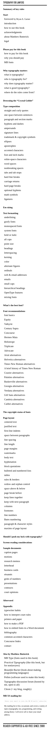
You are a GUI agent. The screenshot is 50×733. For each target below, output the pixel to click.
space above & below (14, 488)
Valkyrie (8, 324)
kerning (8, 257)
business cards (11, 570)
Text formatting (10, 213)
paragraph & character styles (18, 524)
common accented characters (18, 636)
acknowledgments (13, 32)
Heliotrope (9, 341)
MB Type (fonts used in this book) (21, 658)
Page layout (8, 418)
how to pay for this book (16, 53)
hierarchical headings (14, 288)
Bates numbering (12, 519)
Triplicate (9, 346)
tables (7, 475)
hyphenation (10, 461)
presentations (10, 583)
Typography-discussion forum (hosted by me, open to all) (24, 683)
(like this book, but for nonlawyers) (24, 664)
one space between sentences (18, 115)
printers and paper (13, 619)
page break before (13, 493)
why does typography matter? (18, 83)
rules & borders (11, 479)
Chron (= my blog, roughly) (17, 689)
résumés (8, 574)
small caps (9, 283)
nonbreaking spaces (13, 168)
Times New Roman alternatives (19, 364)
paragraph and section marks (18, 119)
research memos (12, 561)
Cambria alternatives (14, 399)
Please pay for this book (14, 49)
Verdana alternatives (14, 390)
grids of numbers (12, 578)
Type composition (11, 106)
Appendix (7, 606)
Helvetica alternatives (14, 359)
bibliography (10, 632)
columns (8, 506)
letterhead (9, 565)
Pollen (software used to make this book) (24, 677)
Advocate (9, 350)
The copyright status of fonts (17, 412)
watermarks (10, 453)
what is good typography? (17, 88)
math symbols (11, 194)
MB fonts (9, 62)
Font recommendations (14, 311)
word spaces (10, 163)
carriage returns (11, 181)
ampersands (10, 128)
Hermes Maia (10, 337)
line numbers (10, 515)
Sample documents (12, 548)
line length (9, 444)
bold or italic (10, 235)
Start (5, 15)
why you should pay (14, 57)
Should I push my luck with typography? (22, 536)
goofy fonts (9, 221)
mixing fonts (10, 297)
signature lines (11, 132)
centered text (10, 422)
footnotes (8, 510)
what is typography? (14, 74)
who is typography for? (15, 79)
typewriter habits (12, 610)
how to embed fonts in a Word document (24, 628)
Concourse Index (12, 641)
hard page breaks (12, 185)
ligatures (8, 199)
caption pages (11, 552)
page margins (10, 448)
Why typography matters (15, 70)
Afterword (8, 600)
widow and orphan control (17, 484)
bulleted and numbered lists (17, 470)
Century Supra (11, 328)
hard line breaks (12, 177)
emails (7, 279)
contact (7, 645)
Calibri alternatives (13, 403)
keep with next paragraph (16, 501)
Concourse (9, 332)
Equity (7, 319)
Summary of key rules (13, 9)
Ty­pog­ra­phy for (13, 2)
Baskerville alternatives (15, 381)
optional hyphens (12, 190)
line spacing (10, 439)
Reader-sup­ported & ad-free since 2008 (24, 726)
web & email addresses (15, 274)
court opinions (11, 592)
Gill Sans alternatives (14, 395)
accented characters (13, 150)
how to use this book (14, 27)
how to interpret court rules (17, 614)
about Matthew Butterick (16, 36)
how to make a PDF (14, 623)
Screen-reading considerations (17, 542)
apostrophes (10, 145)
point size (9, 243)
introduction (10, 23)
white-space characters (15, 159)
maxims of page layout (15, 528)
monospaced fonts (13, 226)
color (6, 261)
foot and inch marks (14, 154)
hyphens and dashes (14, 123)
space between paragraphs (17, 435)
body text (8, 457)
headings (8, 248)
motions (8, 556)
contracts (8, 587)
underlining (10, 217)
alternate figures (12, 266)
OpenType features (13, 292)
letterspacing (10, 252)
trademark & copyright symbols (19, 137)
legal (6, 41)
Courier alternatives (13, 372)
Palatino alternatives (14, 377)
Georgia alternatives (14, 386)
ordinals (8, 270)
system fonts (10, 230)
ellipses (7, 141)
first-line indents (12, 430)
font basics (9, 315)
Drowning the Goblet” (18, 100)
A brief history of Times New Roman (22, 368)
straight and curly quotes (16, 110)
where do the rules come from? (19, 92)
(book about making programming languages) (22, 671)
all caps (8, 239)
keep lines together (13, 497)
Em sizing (7, 207)
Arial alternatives (12, 355)
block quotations (12, 466)
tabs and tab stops (13, 172)
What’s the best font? (13, 305)
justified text (10, 426)
